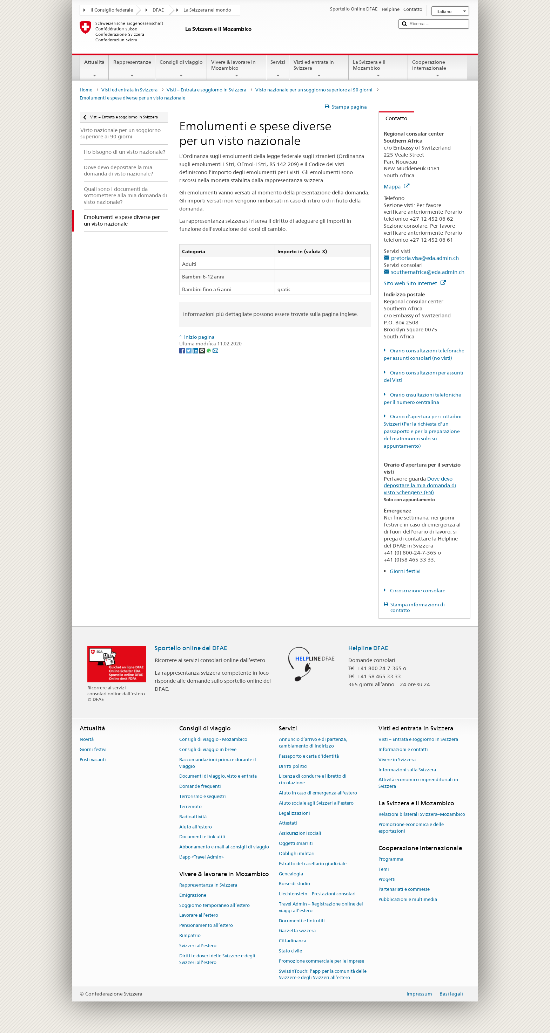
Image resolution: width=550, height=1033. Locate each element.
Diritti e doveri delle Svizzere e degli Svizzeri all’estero (217, 959)
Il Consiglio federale (111, 10)
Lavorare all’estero (198, 915)
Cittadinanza (292, 940)
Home (86, 89)
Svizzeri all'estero (197, 945)
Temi (383, 869)
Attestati (288, 823)
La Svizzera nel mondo (207, 10)
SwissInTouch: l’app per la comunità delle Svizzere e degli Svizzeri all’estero (323, 974)
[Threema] (202, 350)
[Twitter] (189, 350)
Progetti (387, 879)
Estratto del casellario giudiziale (313, 863)
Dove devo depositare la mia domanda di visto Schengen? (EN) (420, 485)
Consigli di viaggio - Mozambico (213, 739)
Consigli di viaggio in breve (207, 749)
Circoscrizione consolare (417, 590)
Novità (87, 739)
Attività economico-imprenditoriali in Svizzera (418, 783)
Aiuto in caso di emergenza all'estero (318, 793)
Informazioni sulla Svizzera (407, 769)
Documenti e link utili (202, 837)
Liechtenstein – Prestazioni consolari (317, 893)
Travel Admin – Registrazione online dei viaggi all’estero (321, 907)
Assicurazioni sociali (300, 833)
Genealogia (291, 873)
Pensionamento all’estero (206, 925)
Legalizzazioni (294, 813)
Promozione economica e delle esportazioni (411, 828)
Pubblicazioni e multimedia (407, 899)
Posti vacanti (93, 759)
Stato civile (290, 950)
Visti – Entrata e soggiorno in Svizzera (206, 89)
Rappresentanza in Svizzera (208, 885)
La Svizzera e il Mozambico (378, 68)
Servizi (278, 68)
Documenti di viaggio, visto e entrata (218, 776)
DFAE (158, 10)
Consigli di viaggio (181, 68)
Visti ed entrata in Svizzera (319, 68)
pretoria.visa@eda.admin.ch (425, 258)
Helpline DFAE (368, 648)
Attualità (94, 68)
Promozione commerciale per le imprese (321, 961)
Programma (390, 859)
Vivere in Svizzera (397, 759)
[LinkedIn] (196, 350)
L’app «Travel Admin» (201, 857)
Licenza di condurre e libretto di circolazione (313, 780)
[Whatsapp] (209, 350)
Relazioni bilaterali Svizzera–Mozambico (421, 814)
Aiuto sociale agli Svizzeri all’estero (316, 803)
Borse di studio (294, 884)
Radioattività (193, 816)
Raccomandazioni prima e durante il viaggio (217, 763)
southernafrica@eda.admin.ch (427, 272)
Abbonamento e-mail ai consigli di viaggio (224, 846)
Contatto (393, 118)
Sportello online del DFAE (191, 648)
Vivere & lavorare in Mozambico (236, 68)
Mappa (396, 186)
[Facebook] (182, 350)
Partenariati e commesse (404, 889)
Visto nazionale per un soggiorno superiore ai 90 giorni (314, 89)
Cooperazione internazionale (437, 68)
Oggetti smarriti (296, 843)
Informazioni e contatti (403, 749)
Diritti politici (293, 766)
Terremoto (190, 806)
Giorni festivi (405, 571)
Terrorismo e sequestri (202, 796)
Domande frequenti (200, 786)
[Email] (215, 350)
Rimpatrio (190, 935)
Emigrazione (192, 895)
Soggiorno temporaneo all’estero (214, 905)
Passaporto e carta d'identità (309, 756)
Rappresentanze (132, 68)
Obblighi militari (297, 853)
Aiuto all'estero (195, 826)
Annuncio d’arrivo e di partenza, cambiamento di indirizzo (313, 743)
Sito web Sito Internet (415, 283)
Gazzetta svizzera (297, 931)
